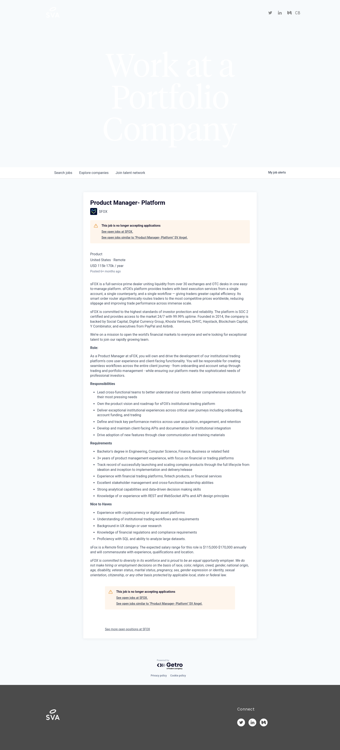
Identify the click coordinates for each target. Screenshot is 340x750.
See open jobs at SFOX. (117, 231)
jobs (63, 173)
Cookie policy (178, 675)
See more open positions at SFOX (127, 629)
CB (297, 13)
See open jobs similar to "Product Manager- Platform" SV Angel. (144, 237)
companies (93, 173)
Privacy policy (159, 675)
